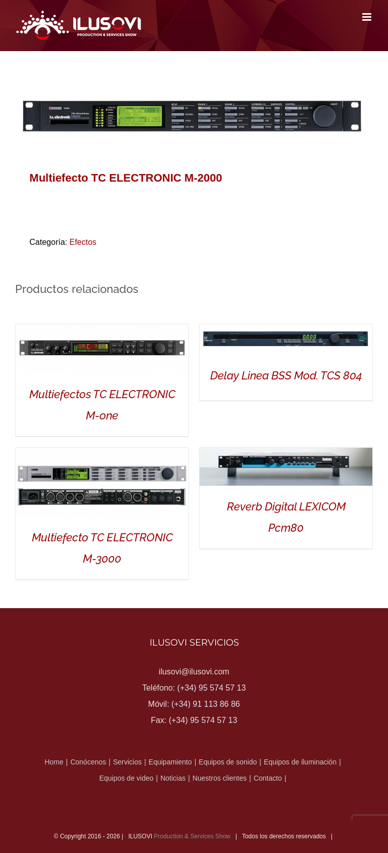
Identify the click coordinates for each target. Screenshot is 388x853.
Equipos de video (126, 778)
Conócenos (88, 762)
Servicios (127, 762)
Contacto (268, 778)
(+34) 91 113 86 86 (205, 704)
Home (53, 762)
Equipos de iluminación (300, 762)
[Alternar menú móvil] (367, 17)
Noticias (172, 778)
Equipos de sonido (228, 762)
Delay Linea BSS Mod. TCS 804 (286, 375)
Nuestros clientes (219, 778)
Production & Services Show (192, 836)
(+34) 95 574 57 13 (211, 688)
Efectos (82, 242)
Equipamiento (170, 762)
